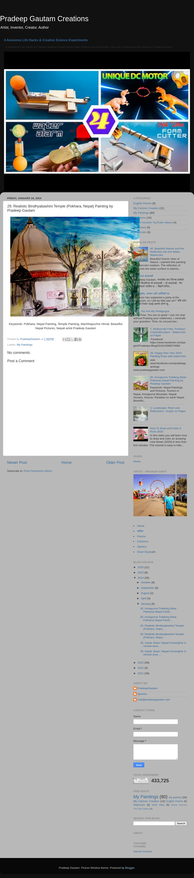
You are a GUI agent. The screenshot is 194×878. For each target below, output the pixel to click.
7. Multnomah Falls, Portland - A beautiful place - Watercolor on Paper (168, 332)
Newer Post (17, 462)
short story (139, 227)
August (145, 593)
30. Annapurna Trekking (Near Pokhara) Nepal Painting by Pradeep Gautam (168, 380)
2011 (141, 673)
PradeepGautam (147, 688)
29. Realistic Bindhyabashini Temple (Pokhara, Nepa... (162, 627)
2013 (141, 662)
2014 (141, 577)
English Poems (142, 203)
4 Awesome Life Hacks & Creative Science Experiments (46, 40)
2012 (141, 667)
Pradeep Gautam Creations (44, 19)
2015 (141, 572)
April (144, 598)
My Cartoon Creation (146, 208)
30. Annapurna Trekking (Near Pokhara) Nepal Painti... (158, 610)
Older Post (115, 462)
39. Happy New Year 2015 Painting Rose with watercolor (168, 354)
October (146, 582)
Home (66, 462)
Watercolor (140, 232)
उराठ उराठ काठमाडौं (143, 276)
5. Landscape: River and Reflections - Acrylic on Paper (168, 409)
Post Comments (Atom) (38, 470)
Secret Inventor (142, 851)
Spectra (142, 693)
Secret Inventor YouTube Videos (152, 222)
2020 (141, 567)
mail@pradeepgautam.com (153, 699)
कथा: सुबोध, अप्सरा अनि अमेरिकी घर (151, 293)
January (146, 603)
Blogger (129, 867)
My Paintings (24, 344)
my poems (139, 217)
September (148, 587)
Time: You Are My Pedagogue (151, 311)
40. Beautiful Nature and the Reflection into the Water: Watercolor (167, 252)
